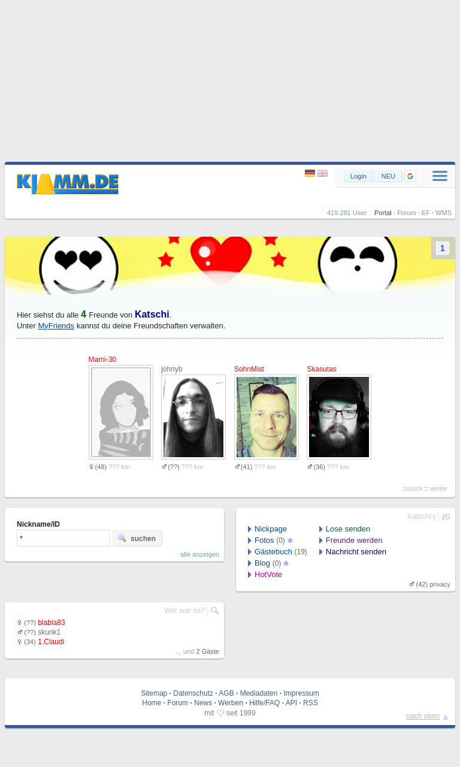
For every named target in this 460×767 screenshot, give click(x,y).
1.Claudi (51, 642)
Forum (406, 212)
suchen (136, 538)
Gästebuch (273, 551)
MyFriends (56, 325)
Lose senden (348, 528)
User (360, 212)
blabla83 (51, 622)
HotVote (268, 574)
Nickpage (271, 528)
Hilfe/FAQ (264, 703)
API (291, 703)
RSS (310, 703)
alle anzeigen (199, 554)
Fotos (264, 540)
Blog (262, 562)
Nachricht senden (356, 551)
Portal (383, 212)
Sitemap (154, 693)
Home (151, 703)
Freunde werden (354, 540)
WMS (443, 212)
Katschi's (421, 516)
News (203, 703)
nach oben (423, 716)
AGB (226, 693)
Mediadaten (259, 693)
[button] (410, 176)
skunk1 (49, 632)
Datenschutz (193, 693)
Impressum (301, 693)
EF (426, 212)
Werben (230, 703)
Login (358, 176)
